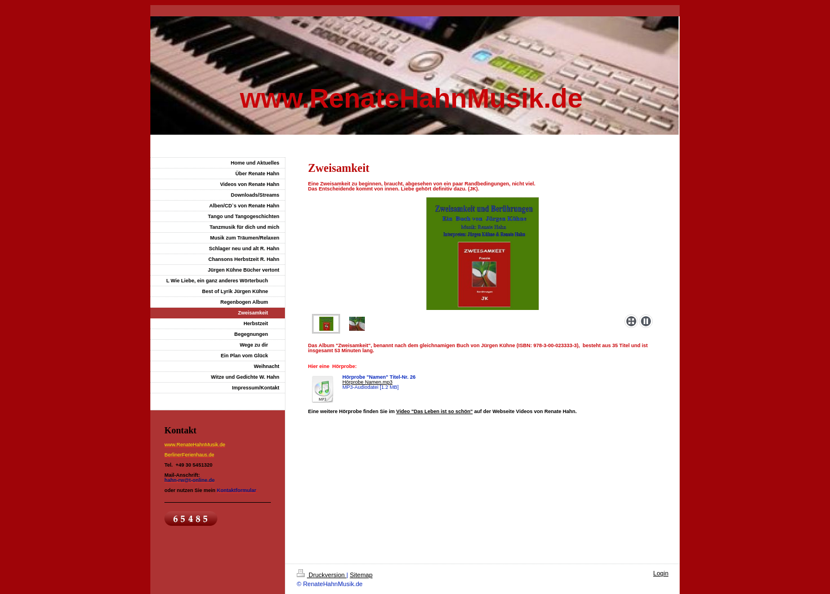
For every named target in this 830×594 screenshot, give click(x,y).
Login (660, 573)
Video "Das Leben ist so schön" (434, 411)
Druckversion (321, 574)
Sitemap (361, 574)
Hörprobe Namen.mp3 (367, 382)
